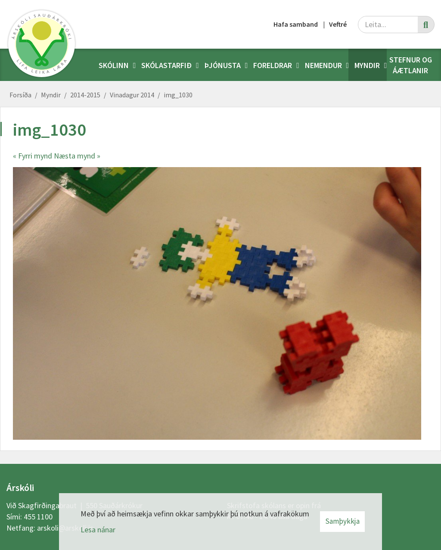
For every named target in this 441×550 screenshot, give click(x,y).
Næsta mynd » (77, 156)
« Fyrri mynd (32, 156)
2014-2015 (85, 94)
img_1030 (178, 94)
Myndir (51, 94)
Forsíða (20, 94)
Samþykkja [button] (342, 521)
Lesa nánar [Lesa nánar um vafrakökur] (98, 529)
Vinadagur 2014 (132, 94)
